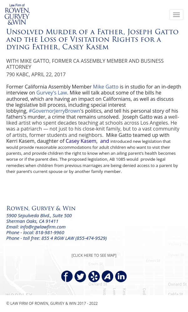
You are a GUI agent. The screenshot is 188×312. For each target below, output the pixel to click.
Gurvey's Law (51, 92)
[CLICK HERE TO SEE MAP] (94, 255)
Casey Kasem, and (88, 140)
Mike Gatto (106, 86)
